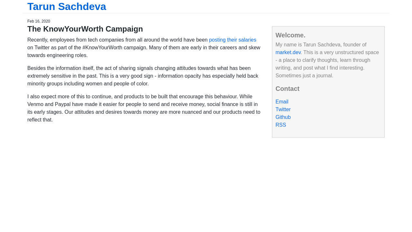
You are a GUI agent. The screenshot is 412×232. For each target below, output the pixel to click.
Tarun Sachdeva (66, 6)
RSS (281, 125)
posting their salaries (232, 40)
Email (282, 101)
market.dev (288, 52)
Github (283, 117)
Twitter (283, 109)
